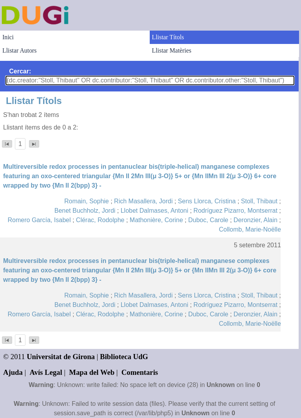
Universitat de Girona (61, 356)
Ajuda (13, 372)
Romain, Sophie (86, 201)
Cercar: (20, 71)
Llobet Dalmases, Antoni (155, 210)
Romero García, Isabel (39, 220)
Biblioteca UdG (124, 356)
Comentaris (139, 372)
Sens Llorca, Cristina (207, 201)
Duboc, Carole (208, 220)
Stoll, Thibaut (259, 201)
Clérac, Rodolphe (100, 220)
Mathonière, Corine (156, 220)
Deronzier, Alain (255, 220)
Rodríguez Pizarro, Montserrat (235, 210)
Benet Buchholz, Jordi (85, 210)
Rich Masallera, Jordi (143, 201)
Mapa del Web (91, 372)
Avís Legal (46, 372)
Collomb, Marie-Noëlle (250, 229)
